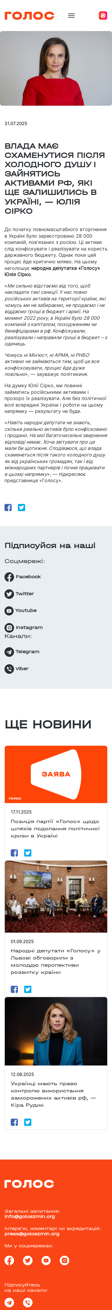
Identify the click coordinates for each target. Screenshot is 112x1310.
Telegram (21, 652)
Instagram (23, 628)
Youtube (20, 611)
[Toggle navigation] (71, 15)
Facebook (22, 577)
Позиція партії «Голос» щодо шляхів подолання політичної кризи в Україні (55, 829)
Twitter (19, 594)
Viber (16, 669)
